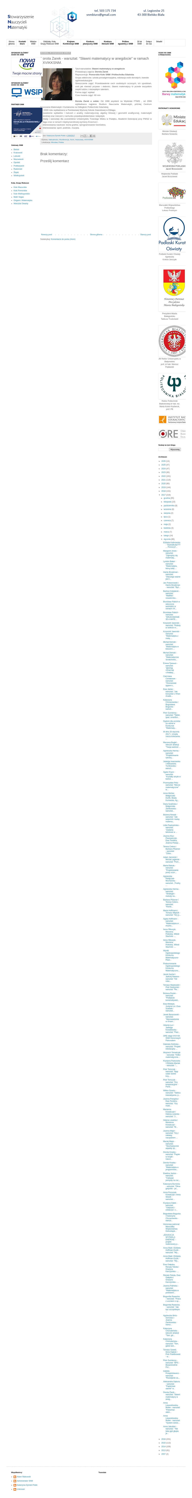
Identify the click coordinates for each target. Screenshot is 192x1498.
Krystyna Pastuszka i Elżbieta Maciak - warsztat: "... (171, 1063)
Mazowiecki (19, 159)
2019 (163, 487)
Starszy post (145, 234)
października (169, 506)
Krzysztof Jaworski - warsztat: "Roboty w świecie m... (172, 625)
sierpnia (167, 513)
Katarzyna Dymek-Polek (27, 1485)
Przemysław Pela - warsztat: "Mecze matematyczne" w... (171, 786)
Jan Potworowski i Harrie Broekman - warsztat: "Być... (171, 585)
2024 (163, 469)
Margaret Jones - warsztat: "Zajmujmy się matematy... (170, 554)
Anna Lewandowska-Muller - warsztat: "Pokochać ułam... (171, 1407)
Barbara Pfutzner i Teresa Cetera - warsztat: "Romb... (171, 903)
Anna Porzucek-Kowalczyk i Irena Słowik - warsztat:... (171, 1195)
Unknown (21, 1489)
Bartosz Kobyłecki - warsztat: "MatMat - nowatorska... (171, 594)
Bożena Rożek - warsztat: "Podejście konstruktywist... (171, 996)
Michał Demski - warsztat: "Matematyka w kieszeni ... (171, 645)
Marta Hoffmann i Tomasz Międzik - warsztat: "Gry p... (172, 912)
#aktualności (53, 140)
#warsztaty (79, 140)
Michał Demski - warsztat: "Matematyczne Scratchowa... (171, 656)
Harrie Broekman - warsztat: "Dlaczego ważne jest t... (171, 575)
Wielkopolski (19, 175)
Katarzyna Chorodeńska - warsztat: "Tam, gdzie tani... (171, 1342)
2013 (163, 1450)
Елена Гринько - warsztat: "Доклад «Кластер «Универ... (170, 668)
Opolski (17, 162)
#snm (72, 140)
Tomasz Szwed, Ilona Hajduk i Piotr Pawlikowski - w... (171, 1353)
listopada (168, 502)
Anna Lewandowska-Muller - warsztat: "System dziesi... (171, 1419)
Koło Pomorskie (20, 190)
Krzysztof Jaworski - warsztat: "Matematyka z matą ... (171, 634)
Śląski (16, 172)
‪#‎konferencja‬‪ (64, 140)
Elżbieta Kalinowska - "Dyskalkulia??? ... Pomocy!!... (171, 544)
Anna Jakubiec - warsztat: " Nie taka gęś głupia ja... (171, 1430)
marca (167, 532)
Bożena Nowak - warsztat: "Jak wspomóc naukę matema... (171, 818)
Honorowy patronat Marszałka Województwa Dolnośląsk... (171, 1227)
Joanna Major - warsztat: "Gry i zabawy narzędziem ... (171, 1134)
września (168, 509)
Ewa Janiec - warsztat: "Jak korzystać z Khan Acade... (171, 692)
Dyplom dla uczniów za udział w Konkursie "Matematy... (171, 724)
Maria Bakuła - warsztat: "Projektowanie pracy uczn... (170, 869)
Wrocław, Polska (57, 142)
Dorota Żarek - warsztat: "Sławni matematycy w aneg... (171, 1395)
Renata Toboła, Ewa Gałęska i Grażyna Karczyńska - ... (171, 1278)
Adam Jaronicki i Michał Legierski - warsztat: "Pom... (171, 859)
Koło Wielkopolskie (22, 194)
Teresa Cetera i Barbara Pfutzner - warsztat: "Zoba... (171, 850)
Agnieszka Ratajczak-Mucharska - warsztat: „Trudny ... (171, 881)
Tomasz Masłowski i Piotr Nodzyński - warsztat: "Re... (171, 987)
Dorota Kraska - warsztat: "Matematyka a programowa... (170, 1166)
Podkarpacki (19, 166)
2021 (163, 480)
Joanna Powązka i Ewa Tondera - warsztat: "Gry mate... (171, 1102)
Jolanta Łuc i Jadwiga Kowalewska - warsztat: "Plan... (171, 1028)
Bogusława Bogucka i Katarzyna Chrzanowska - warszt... (172, 1217)
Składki (159, 41)
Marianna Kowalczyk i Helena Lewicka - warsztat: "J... (171, 1112)
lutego (166, 535)
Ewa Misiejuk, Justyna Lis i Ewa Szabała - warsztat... (171, 1007)
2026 (163, 461)
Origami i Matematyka (23, 200)
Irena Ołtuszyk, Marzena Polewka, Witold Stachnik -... (171, 932)
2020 (163, 483)
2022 (163, 476)
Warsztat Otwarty (21, 203)
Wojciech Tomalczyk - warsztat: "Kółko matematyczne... (171, 1054)
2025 (163, 465)
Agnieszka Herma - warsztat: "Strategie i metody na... (171, 892)
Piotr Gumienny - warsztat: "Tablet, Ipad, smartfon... (171, 715)
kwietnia (167, 528)
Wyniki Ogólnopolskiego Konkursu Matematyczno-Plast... (171, 955)
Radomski (18, 169)
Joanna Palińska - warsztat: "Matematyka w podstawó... (171, 1289)
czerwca (167, 520)
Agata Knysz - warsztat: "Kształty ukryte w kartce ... (172, 775)
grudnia (167, 498)
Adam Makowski (24, 1477)
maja (166, 524)
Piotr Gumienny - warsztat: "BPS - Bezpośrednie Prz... (171, 1363)
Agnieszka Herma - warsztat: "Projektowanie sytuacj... (171, 754)
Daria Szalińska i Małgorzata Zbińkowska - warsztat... (170, 807)
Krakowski (18, 153)
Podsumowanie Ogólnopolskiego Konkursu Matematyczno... (171, 967)
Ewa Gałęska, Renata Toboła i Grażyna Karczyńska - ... (171, 1268)
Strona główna (96, 234)
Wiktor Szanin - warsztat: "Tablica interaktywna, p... (171, 1092)
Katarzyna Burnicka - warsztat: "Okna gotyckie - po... (171, 1186)
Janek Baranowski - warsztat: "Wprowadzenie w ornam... (171, 1018)
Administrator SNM (25, 1481)
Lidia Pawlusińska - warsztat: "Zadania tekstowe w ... (171, 828)
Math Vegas (19, 197)
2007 (163, 1454)
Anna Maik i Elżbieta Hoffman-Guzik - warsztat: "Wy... (172, 1250)
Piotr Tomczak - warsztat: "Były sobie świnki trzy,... (170, 1072)
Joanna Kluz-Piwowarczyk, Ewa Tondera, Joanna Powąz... (171, 839)
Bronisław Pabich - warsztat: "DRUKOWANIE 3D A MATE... (171, 615)
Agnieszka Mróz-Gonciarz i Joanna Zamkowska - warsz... (170, 1320)
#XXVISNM (88, 140)
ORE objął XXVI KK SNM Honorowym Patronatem (172, 1038)
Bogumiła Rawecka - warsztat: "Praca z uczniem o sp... (172, 1298)
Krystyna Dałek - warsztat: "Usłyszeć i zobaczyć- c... (170, 1206)
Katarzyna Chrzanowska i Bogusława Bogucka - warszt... (170, 704)
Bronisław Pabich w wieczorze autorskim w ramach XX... (171, 605)
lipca (166, 517)
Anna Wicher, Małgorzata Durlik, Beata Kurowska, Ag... (171, 796)
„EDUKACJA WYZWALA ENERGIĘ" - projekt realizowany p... (171, 1239)
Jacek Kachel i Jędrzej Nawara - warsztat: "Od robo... (171, 977)
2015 (163, 1443)
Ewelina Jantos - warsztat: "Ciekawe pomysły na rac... (171, 1176)
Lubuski (17, 156)
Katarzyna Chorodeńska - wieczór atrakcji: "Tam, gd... (171, 1331)
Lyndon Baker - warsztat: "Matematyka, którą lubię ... (170, 564)
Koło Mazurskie (20, 187)
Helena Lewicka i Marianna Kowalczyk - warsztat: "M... (170, 1123)
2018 (163, 491)
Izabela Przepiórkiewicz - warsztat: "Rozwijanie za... (171, 1374)
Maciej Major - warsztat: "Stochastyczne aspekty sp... (171, 1144)
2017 (163, 495)
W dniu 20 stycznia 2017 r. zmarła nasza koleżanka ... (171, 735)
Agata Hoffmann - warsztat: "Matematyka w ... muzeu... (172, 922)
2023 (163, 472)
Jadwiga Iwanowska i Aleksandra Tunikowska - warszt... (171, 764)
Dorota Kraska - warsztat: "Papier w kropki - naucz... (171, 1155)
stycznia (167, 539)
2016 (163, 1439)
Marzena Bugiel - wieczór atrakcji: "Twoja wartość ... (172, 744)
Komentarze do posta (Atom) (63, 239)
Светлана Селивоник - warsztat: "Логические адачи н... (169, 681)
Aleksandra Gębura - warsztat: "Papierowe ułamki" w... (171, 1385)
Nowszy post (46, 234)
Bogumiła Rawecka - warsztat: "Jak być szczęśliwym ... (171, 1308)
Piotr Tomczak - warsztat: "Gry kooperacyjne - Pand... (170, 1083)
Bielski (16, 149)
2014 (163, 1446)
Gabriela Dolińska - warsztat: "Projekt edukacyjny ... (171, 1046)
